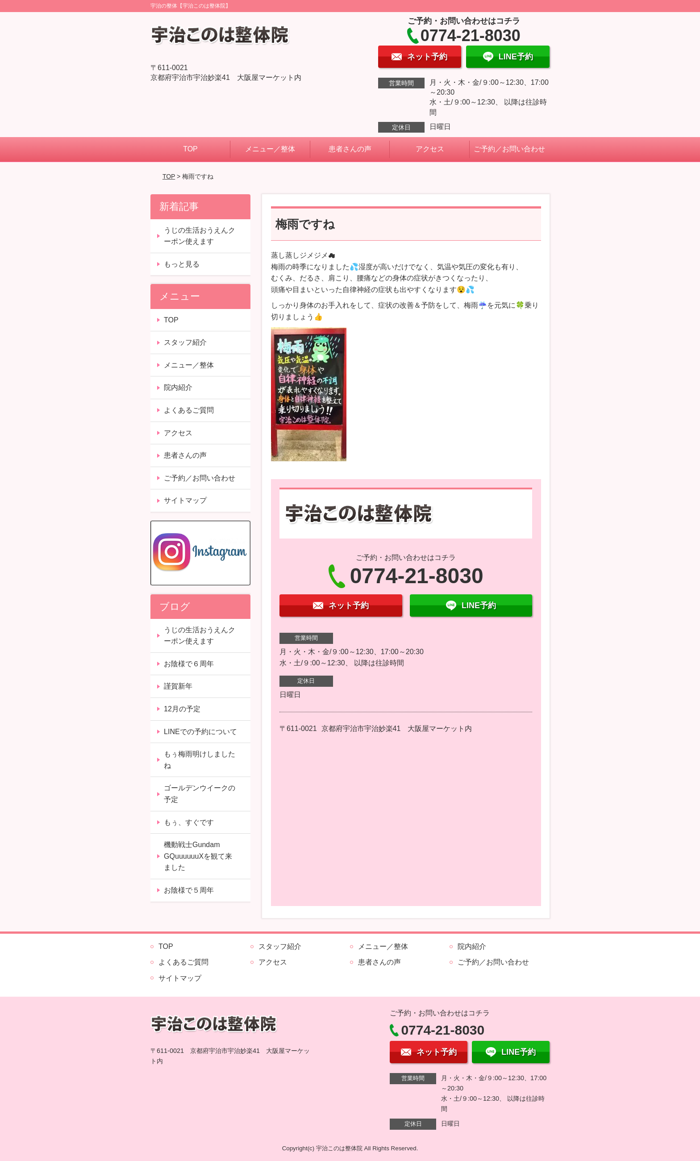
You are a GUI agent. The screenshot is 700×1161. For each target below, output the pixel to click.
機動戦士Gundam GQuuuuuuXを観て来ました (198, 856)
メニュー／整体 (270, 149)
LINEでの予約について (200, 731)
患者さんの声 (350, 149)
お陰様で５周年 (189, 890)
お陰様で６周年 (189, 664)
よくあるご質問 (189, 410)
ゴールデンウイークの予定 (199, 793)
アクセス (430, 149)
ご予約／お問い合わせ (509, 149)
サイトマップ (185, 500)
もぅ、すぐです (189, 822)
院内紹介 (178, 387)
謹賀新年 (178, 686)
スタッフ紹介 (185, 342)
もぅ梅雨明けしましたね (199, 759)
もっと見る (182, 264)
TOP (190, 149)
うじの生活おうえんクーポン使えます (199, 236)
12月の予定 (182, 709)
